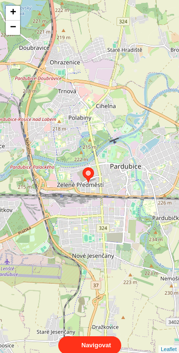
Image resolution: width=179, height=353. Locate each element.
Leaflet (169, 340)
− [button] (13, 28)
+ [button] (13, 13)
